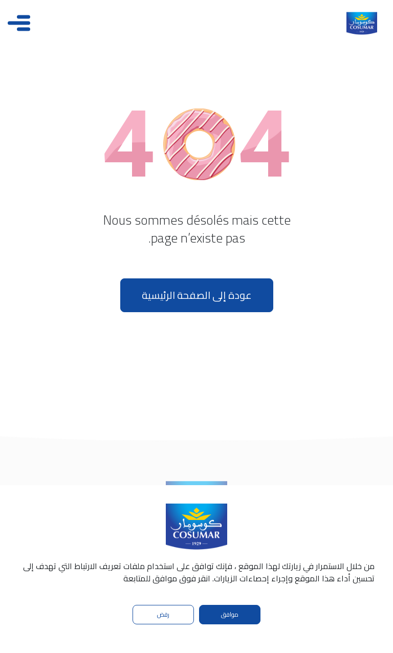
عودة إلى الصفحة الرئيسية (197, 295)
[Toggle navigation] (19, 23)
